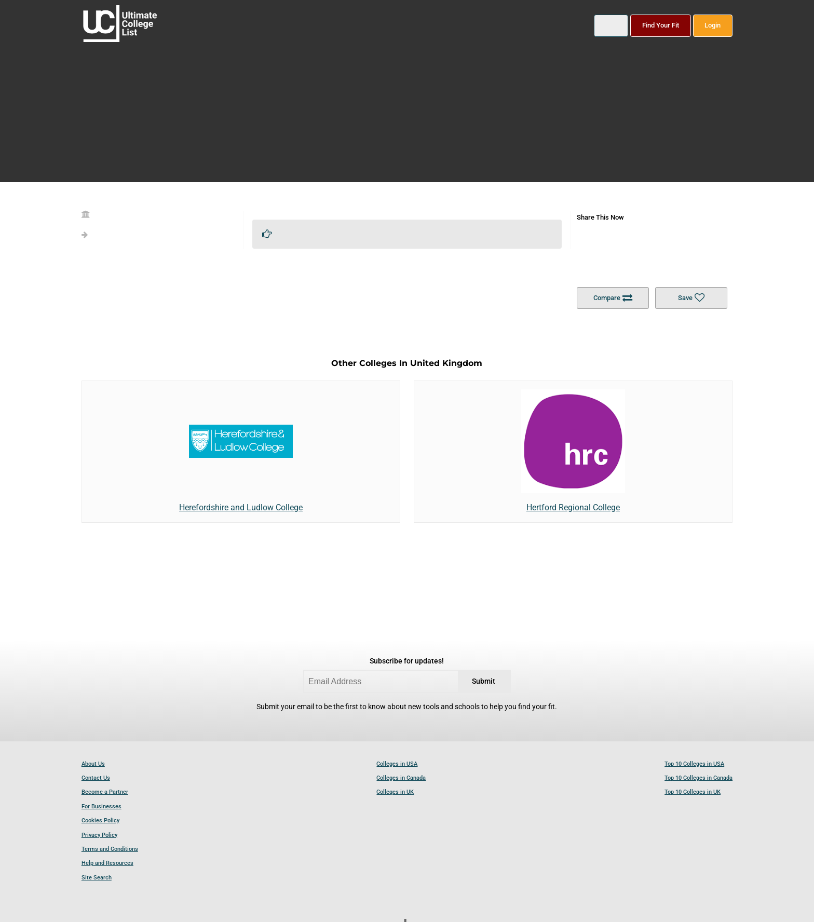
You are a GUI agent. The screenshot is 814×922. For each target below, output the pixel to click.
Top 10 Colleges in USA (694, 764)
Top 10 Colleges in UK (692, 792)
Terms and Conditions (110, 849)
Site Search (97, 877)
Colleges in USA (396, 764)
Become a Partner (105, 792)
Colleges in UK (395, 792)
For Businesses (101, 806)
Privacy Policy (99, 835)
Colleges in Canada (401, 778)
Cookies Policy (100, 820)
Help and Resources (107, 863)
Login (712, 25)
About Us (93, 764)
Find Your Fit (660, 25)
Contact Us (96, 778)
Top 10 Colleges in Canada (698, 778)
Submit (483, 681)
